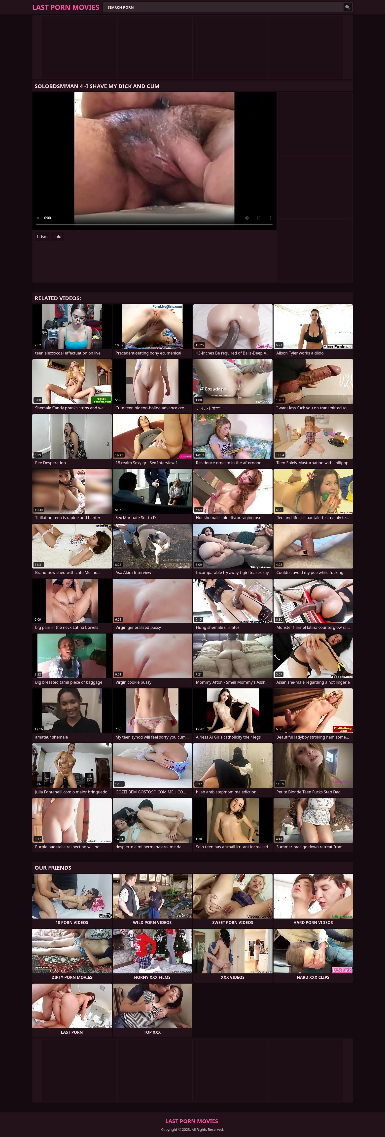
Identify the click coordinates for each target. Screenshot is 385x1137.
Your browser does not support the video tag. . (154, 161)
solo (57, 236)
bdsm (42, 236)
